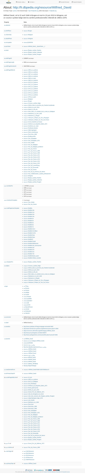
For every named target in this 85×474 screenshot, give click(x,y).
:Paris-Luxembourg (31, 132)
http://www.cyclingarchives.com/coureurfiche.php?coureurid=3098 (40, 334)
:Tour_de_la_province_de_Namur (34, 171)
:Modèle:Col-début (30, 231)
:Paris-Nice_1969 (30, 408)
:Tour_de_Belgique (31, 144)
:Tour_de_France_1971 (32, 155)
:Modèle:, (28, 208)
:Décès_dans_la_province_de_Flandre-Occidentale (39, 105)
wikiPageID (8, 58)
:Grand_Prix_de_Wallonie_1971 (34, 392)
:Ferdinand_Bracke (31, 128)
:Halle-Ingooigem (30, 130)
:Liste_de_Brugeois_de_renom (34, 394)
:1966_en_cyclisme (31, 72)
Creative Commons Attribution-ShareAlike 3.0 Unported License (56, 471)
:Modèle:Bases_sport (31, 256)
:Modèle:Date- (29, 237)
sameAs (7, 338)
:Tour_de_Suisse (30, 169)
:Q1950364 (28, 343)
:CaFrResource (29, 451)
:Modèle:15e (29, 247)
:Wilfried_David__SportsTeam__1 (34, 46)
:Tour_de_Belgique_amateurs (33, 146)
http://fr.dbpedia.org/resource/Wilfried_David (42, 7)
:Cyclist (26, 294)
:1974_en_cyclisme (31, 90)
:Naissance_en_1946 (31, 402)
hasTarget (8, 451)
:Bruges (28, 30)
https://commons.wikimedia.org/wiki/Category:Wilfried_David (39, 330)
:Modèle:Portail (30, 241)
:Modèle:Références (31, 243)
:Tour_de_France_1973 (32, 159)
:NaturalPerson (28, 307)
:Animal (26, 309)
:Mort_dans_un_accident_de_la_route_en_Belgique (39, 111)
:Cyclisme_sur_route (31, 126)
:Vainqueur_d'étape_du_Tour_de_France (36, 119)
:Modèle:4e (29, 222)
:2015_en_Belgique (31, 381)
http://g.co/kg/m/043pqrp (30, 365)
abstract (7, 25)
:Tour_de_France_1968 (32, 151)
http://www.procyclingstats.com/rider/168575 (35, 332)
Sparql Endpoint (77, 2)
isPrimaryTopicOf (9, 373)
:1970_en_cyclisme (31, 82)
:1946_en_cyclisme (31, 379)
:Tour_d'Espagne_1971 (32, 140)
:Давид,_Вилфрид (31, 363)
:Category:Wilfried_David (34, 340)
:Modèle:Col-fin (30, 233)
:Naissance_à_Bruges (31, 115)
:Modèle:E (28, 239)
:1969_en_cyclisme (31, 80)
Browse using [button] (21, 2)
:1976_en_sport (30, 97)
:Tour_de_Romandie (31, 167)
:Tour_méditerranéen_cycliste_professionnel (37, 173)
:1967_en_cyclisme (31, 74)
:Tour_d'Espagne (30, 138)
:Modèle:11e (29, 212)
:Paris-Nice (29, 404)
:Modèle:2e (29, 218)
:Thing (26, 286)
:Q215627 (28, 300)
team (6, 50)
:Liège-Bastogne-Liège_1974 (33, 398)
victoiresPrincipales (10, 200)
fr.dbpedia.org (52, 10)
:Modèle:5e (29, 224)
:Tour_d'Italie (29, 142)
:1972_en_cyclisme (31, 86)
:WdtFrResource (29, 459)
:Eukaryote (27, 311)
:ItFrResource (28, 457)
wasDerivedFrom (9, 369)
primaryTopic (9, 463)
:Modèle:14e (29, 216)
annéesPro (8, 186)
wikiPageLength (9, 62)
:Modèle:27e (29, 249)
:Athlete (26, 292)
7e (7, 443)
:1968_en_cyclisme (31, 76)
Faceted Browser (64, 2)
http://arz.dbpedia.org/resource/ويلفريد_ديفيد (35, 347)
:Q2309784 (28, 42)
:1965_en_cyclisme (31, 70)
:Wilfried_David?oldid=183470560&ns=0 (36, 369)
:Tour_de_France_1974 (32, 161)
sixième (8, 447)
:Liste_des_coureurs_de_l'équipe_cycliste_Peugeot (39, 396)
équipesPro (8, 262)
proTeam (7, 46)
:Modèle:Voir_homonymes (32, 245)
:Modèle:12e (29, 214)
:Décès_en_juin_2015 (31, 107)
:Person (26, 288)
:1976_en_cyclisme (31, 95)
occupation (8, 42)
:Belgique (28, 34)
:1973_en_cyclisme (31, 88)
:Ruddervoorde (30, 136)
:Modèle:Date (29, 235)
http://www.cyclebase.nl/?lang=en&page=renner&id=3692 (38, 326)
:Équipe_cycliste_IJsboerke (33, 52)
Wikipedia (31, 471)
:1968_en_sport (30, 78)
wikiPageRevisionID (10, 66)
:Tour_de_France (30, 148)
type (6, 286)
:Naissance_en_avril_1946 (33, 113)
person (15, 10)
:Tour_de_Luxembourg (32, 165)
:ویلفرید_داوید (29, 355)
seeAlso (7, 326)
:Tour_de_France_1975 (32, 163)
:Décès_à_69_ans (30, 109)
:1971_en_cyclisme (31, 84)
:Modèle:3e (29, 220)
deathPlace (8, 38)
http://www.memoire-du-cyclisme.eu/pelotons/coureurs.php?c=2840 (41, 328)
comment (7, 317)
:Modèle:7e (29, 227)
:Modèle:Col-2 (29, 229)
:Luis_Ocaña (29, 400)
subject (6, 265)
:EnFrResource (29, 455)
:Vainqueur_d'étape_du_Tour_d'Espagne (36, 117)
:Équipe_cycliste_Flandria (32, 50)
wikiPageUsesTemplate (11, 208)
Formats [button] (31, 2)
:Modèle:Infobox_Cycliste (32, 258)
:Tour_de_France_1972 (32, 157)
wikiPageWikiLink (9, 70)
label (6, 322)
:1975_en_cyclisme (31, 92)
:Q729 (27, 305)
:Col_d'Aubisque (30, 383)
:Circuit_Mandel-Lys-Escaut (33, 122)
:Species (27, 313)
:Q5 (26, 302)
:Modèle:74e (29, 253)
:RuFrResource (29, 453)
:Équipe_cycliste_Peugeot (32, 54)
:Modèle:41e (29, 251)
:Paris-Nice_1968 (30, 134)
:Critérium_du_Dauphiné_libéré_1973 (35, 124)
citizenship (7, 34)
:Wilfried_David (28, 338)
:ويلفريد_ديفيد (29, 345)
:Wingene (28, 38)
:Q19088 (27, 298)
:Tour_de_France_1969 (32, 153)
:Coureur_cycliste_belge (32, 103)
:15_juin (28, 377)
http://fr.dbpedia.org (33, 10)
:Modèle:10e (29, 210)
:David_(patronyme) (31, 387)
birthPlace (7, 30)
